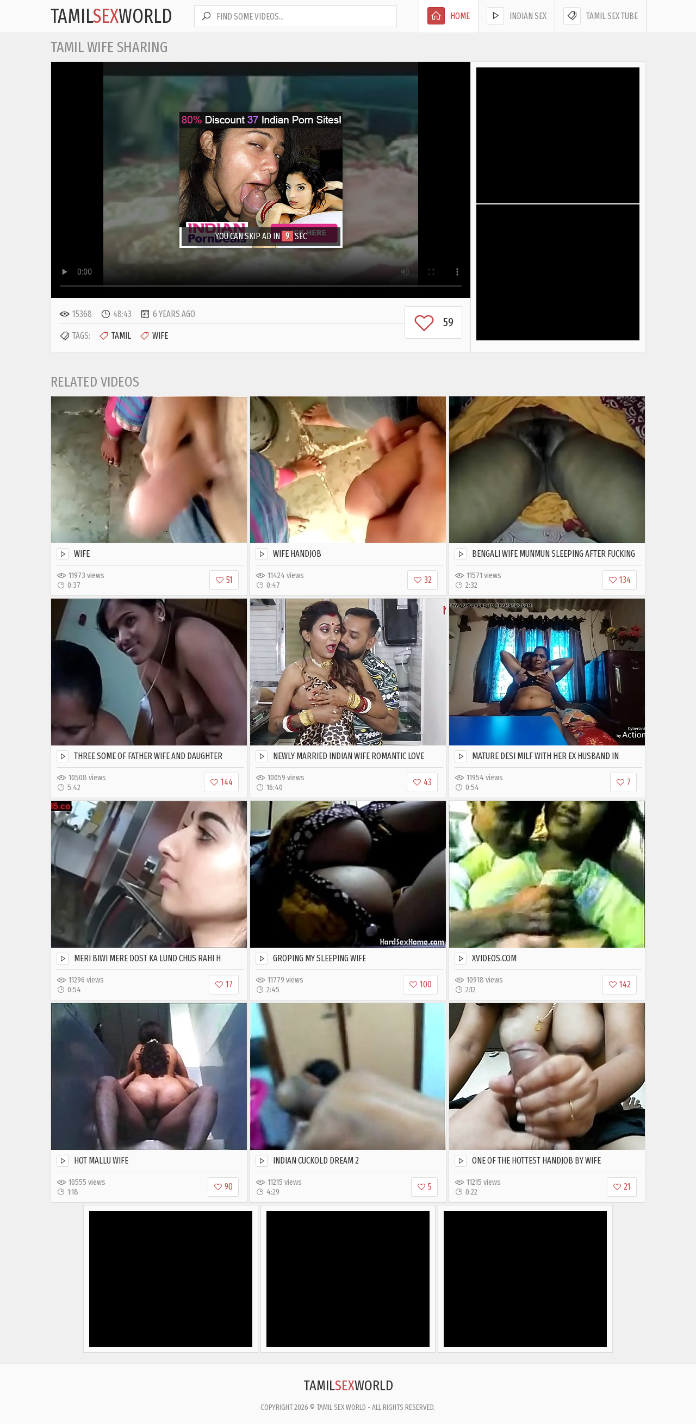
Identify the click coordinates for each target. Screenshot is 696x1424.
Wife (153, 336)
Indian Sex (516, 15)
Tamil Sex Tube (600, 15)
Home (448, 15)
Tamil (114, 336)
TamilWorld (111, 16)
